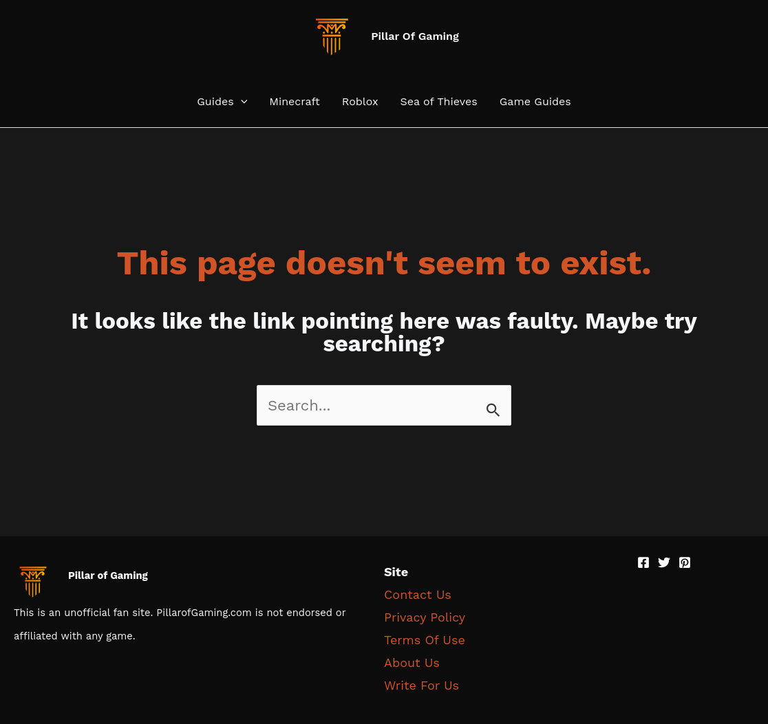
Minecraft (294, 101)
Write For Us (421, 685)
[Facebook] (643, 562)
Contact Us (417, 594)
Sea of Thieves (438, 101)
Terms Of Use (424, 640)
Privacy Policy (424, 617)
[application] (241, 101)
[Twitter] (664, 562)
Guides (222, 101)
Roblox (360, 101)
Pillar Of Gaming (415, 36)
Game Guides (535, 101)
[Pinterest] (685, 562)
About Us (412, 662)
